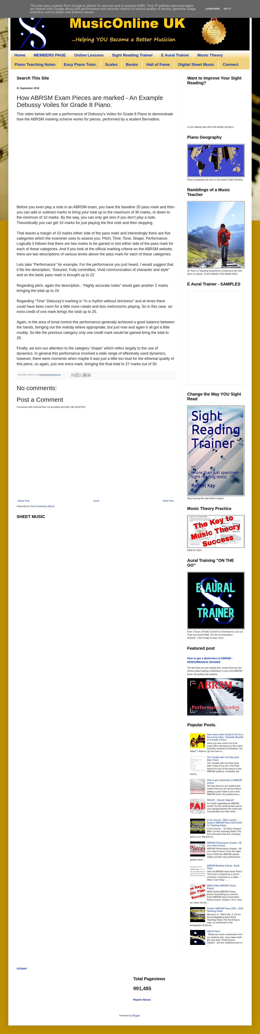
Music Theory (210, 55)
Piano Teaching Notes (35, 64)
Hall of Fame (158, 64)
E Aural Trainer (175, 55)
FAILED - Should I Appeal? (220, 800)
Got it (227, 8)
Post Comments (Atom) (42, 506)
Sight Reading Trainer (132, 55)
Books (132, 64)
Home (19, 55)
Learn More (213, 8)
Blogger (136, 1015)
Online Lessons (89, 55)
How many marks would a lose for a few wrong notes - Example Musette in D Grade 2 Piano (225, 737)
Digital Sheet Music (196, 64)
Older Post (168, 501)
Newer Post (24, 501)
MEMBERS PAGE (50, 55)
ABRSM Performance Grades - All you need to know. (224, 844)
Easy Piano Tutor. (80, 64)
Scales (111, 64)
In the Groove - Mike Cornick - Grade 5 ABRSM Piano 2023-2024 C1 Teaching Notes (224, 823)
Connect (231, 64)
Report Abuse (142, 999)
